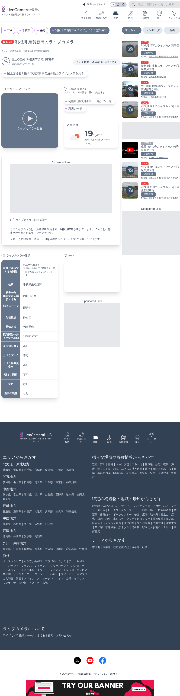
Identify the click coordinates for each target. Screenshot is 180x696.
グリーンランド (59, 565)
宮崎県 (59, 548)
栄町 (42, 30)
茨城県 (7, 482)
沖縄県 (83, 548)
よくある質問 (45, 635)
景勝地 (107, 547)
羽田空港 (158, 522)
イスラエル (27, 569)
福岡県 (7, 548)
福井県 (38, 494)
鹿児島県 (71, 548)
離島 (163, 468)
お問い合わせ (64, 635)
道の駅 (136, 527)
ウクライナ (9, 582)
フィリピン (67, 574)
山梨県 (49, 494)
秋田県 (49, 469)
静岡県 (81, 494)
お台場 (96, 505)
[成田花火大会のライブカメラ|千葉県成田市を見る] (151, 150)
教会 (108, 518)
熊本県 (38, 548)
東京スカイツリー (123, 518)
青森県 (17, 469)
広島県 (38, 523)
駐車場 (149, 464)
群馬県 (28, 482)
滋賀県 (17, 511)
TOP (9, 30)
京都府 (28, 511)
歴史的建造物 (121, 547)
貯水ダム (123, 527)
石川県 (28, 494)
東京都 (59, 482)
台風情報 (145, 15)
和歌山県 (71, 511)
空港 (110, 464)
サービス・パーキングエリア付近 (141, 505)
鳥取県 (7, 523)
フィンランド (11, 565)
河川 (130, 15)
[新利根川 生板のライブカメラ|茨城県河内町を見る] (151, 69)
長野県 (59, 494)
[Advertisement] (61, 188)
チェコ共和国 (77, 561)
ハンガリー (78, 565)
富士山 (165, 514)
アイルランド (11, 569)
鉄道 (158, 464)
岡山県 (28, 523)
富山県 (17, 494)
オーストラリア (12, 561)
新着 (172, 30)
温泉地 (136, 547)
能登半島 (171, 522)
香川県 (17, 536)
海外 (159, 15)
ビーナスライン (117, 510)
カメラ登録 (174, 15)
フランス (26, 565)
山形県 (59, 469)
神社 (147, 468)
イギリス (79, 578)
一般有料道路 (163, 510)
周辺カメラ (132, 30)
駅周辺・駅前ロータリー (156, 527)
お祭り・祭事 (147, 472)
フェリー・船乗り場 (141, 510)
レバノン (55, 569)
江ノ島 (170, 518)
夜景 (166, 464)
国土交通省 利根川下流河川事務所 (34, 51)
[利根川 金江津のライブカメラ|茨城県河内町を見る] (151, 171)
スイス (59, 578)
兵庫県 (49, 511)
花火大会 (131, 472)
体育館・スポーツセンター (116, 514)
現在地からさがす (93, 4)
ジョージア (41, 565)
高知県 (38, 536)
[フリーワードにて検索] (133, 4)
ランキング (153, 30)
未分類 (23, 582)
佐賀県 (17, 548)
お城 (115, 468)
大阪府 (38, 511)
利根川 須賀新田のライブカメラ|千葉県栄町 (81, 30)
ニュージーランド (37, 574)
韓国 (18, 578)
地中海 (154, 514)
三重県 (7, 511)
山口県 (49, 523)
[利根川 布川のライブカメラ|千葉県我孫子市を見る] (151, 191)
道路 (115, 15)
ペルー (54, 574)
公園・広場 (140, 514)
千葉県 (26, 30)
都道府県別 (101, 15)
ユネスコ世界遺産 (131, 468)
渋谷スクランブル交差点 (106, 522)
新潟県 (7, 494)
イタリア (42, 569)
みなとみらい (110, 505)
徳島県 (7, 536)
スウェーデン (45, 578)
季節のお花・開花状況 (110, 472)
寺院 (155, 468)
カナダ (62, 561)
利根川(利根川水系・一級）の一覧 (89, 101)
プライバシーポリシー (107, 673)
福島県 (70, 469)
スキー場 (137, 464)
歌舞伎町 (158, 518)
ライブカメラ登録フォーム (18, 635)
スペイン (29, 578)
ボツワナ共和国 (33, 561)
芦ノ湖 (99, 527)
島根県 (17, 523)
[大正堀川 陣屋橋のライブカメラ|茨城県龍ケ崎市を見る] (151, 90)
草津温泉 (110, 527)
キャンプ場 (122, 464)
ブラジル (50, 561)
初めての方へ (67, 673)
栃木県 (17, 482)
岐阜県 (70, 494)
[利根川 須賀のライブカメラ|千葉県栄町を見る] (151, 49)
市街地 (96, 547)
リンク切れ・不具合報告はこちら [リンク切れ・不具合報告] (96, 61)
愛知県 (7, 498)
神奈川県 (71, 482)
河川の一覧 (75, 108)
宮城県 (38, 469)
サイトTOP (86, 15)
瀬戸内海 (129, 522)
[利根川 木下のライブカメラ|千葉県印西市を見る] (151, 110)
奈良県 (59, 511)
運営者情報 (84, 673)
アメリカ (34, 582)
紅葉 (144, 547)
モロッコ (68, 569)
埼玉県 (38, 482)
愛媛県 (28, 536)
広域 (45, 582)
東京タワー (143, 518)
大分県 (49, 548)
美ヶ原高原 (143, 522)
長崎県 (28, 548)
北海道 (7, 469)
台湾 (68, 578)
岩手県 (28, 469)
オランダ (18, 574)
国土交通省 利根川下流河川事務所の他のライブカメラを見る (45, 73)
